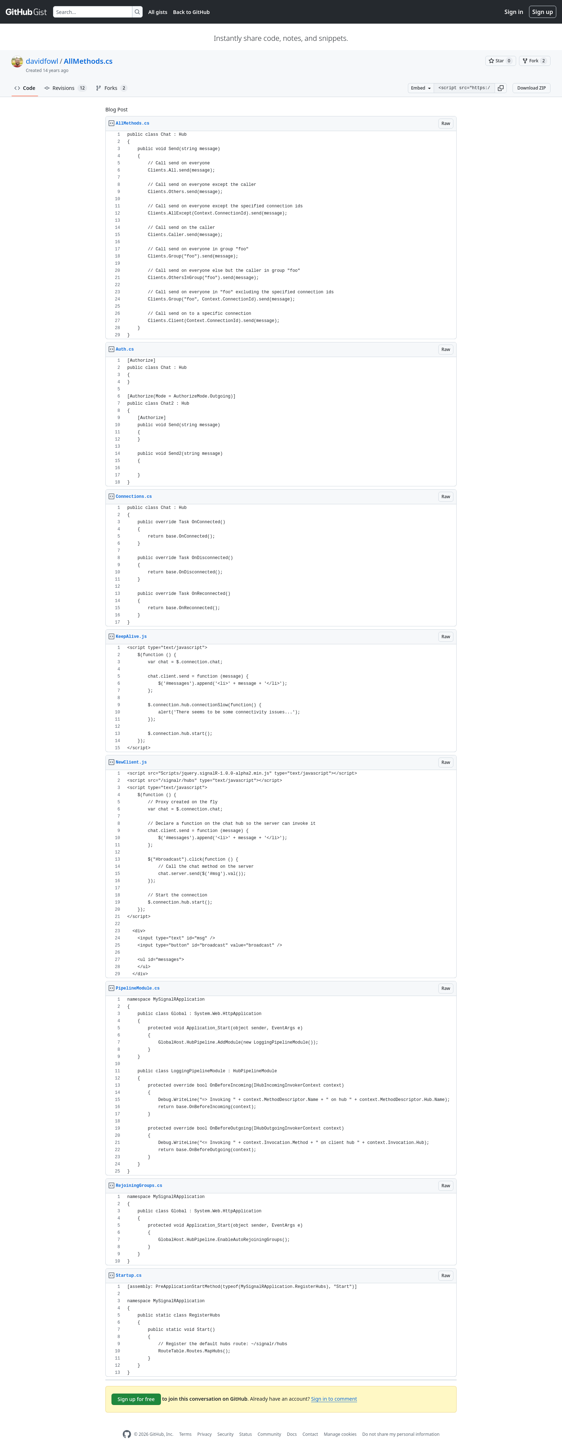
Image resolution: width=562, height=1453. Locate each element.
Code (24, 88)
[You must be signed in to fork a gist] (535, 61)
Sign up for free (136, 1399)
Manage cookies (340, 1434)
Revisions (65, 88)
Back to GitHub (191, 12)
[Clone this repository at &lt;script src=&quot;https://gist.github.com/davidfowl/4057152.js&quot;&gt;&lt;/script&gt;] (464, 88)
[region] (281, 235)
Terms (185, 1434)
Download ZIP (531, 88)
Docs (292, 1434)
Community (269, 1434)
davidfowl (42, 61)
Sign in (514, 12)
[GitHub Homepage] (127, 1434)
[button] (501, 88)
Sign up (542, 12)
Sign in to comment (334, 1398)
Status (245, 1434)
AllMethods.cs (88, 61)
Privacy (204, 1434)
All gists (157, 12)
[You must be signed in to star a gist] (500, 61)
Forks (112, 88)
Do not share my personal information (401, 1434)
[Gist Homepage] (26, 12)
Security (226, 1434)
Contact (310, 1434)
